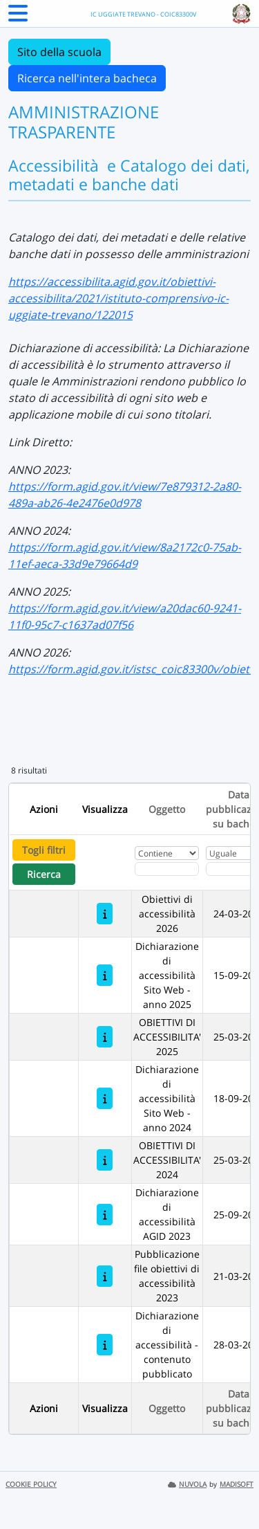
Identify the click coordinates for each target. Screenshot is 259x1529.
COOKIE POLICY (31, 1484)
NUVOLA (187, 1484)
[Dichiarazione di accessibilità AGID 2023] (105, 1214)
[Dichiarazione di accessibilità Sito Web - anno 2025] (105, 975)
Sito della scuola (59, 51)
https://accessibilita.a (63, 281)
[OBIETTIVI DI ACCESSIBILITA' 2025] (105, 1036)
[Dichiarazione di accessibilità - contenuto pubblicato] (105, 1344)
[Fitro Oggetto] (167, 869)
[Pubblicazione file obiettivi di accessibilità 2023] (105, 1276)
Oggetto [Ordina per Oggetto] (166, 809)
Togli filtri (44, 850)
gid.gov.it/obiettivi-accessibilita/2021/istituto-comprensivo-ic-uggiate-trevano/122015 (118, 298)
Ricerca (44, 874)
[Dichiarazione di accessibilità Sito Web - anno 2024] (105, 1098)
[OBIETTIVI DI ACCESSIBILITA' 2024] (105, 1160)
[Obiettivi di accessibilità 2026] (105, 913)
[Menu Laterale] (18, 17)
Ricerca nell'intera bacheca (87, 78)
